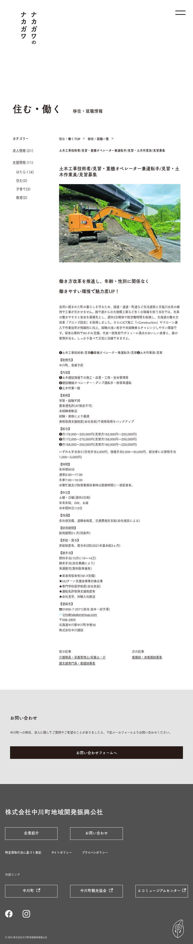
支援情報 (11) (23, 162)
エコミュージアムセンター (159, 890)
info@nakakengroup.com (80, 614)
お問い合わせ (96, 833)
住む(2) (21, 180)
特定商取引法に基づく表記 (23, 852)
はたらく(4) (25, 171)
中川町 (29, 890)
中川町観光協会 (94, 890)
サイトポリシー (61, 852)
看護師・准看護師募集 (147, 657)
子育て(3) (23, 188)
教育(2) (21, 197)
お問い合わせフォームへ (96, 752)
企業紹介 (31, 833)
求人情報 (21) (23, 150)
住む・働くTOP (69, 139)
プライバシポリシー (95, 852)
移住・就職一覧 (98, 139)
